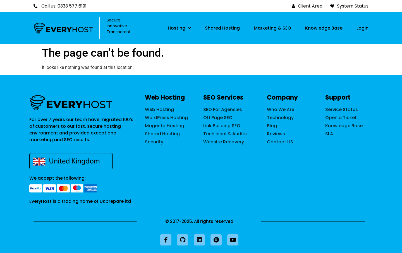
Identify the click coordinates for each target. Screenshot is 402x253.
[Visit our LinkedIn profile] (199, 239)
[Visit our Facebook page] (165, 239)
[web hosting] (171, 109)
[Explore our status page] (349, 109)
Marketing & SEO (272, 28)
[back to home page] (71, 103)
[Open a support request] (349, 117)
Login (362, 28)
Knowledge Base (324, 28)
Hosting (179, 28)
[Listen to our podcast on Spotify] (216, 239)
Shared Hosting (222, 28)
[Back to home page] (64, 28)
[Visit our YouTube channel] (232, 239)
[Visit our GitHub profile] (182, 239)
